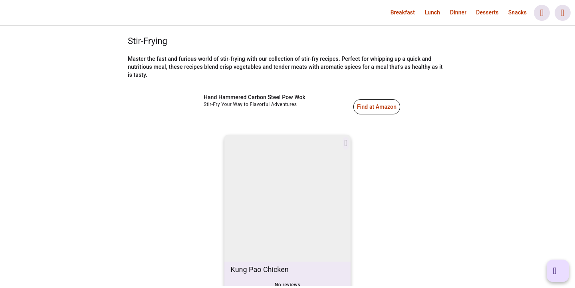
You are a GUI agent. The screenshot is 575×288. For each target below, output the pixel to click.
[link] (52, 12)
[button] (403, 12)
